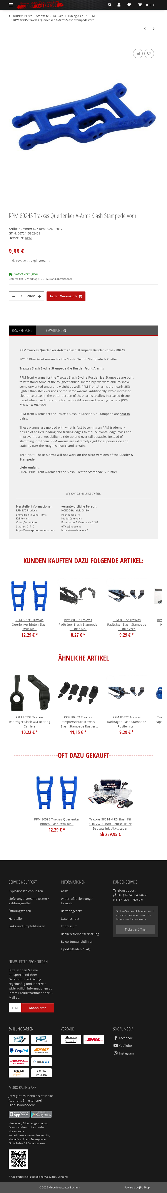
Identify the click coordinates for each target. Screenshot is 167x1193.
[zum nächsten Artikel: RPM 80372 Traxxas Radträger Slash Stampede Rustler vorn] (153, 28)
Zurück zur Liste (22, 16)
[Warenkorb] (146, 4)
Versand (44, 261)
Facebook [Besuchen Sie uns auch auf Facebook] (122, 1038)
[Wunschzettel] (129, 4)
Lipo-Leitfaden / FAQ (75, 949)
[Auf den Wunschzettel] (149, 53)
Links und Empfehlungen (27, 926)
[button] (111, 4)
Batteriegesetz (71, 911)
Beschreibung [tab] (22, 330)
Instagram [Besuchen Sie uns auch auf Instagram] (123, 1053)
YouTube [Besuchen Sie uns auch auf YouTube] (122, 1045)
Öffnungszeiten (20, 911)
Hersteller (16, 918)
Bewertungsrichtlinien (77, 941)
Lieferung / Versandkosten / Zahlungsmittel (29, 901)
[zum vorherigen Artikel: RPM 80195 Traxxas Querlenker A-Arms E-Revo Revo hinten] (144, 28)
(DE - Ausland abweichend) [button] (56, 279)
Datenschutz (70, 918)
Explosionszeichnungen (26, 891)
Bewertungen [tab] (56, 330)
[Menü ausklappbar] (11, 5)
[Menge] (21, 296)
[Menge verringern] (13, 296)
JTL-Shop (144, 1187)
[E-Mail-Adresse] (15, 1007)
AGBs (64, 891)
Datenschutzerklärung (25, 979)
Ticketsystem (138, 919)
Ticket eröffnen (135, 929)
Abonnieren (37, 1008)
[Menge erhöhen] (39, 296)
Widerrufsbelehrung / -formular (78, 901)
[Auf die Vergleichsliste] (138, 53)
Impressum (69, 926)
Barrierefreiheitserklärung (80, 934)
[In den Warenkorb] (12, 43)
